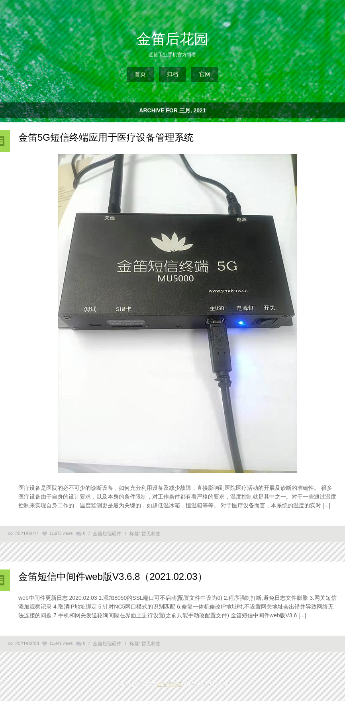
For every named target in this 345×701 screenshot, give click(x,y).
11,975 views (61, 533)
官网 (204, 74)
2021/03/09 (27, 643)
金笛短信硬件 (107, 533)
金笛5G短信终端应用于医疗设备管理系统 (106, 137)
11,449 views (61, 643)
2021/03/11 (27, 533)
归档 (172, 74)
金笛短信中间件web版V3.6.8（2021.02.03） (112, 576)
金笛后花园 (172, 39)
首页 (140, 74)
